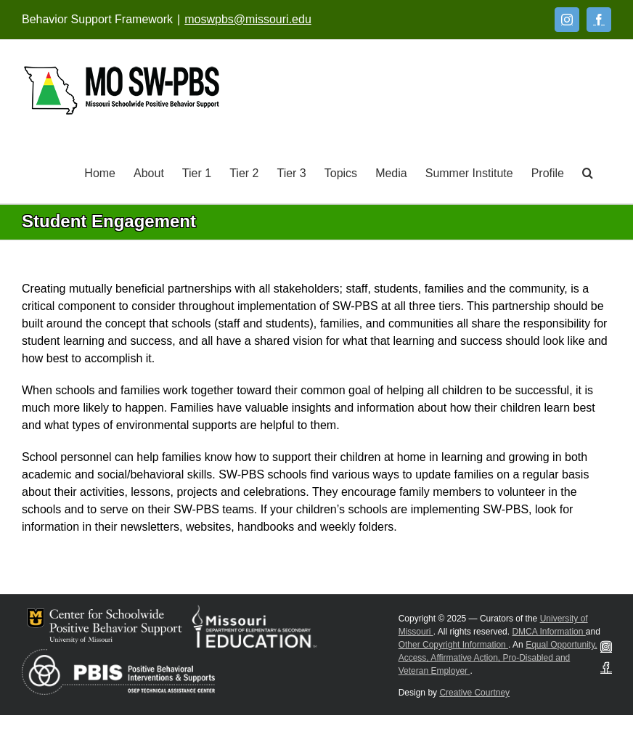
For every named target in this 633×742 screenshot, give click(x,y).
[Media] (391, 172)
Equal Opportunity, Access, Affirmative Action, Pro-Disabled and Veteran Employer (498, 658)
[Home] (99, 172)
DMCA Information (548, 632)
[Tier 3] (291, 172)
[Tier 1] (196, 172)
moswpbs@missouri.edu (247, 19)
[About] (149, 172)
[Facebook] (599, 19)
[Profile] (547, 172)
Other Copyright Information (453, 645)
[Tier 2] (243, 172)
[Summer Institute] (469, 172)
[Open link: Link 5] (121, 90)
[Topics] (340, 172)
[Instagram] (567, 19)
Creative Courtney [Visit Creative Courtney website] (474, 693)
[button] (587, 172)
